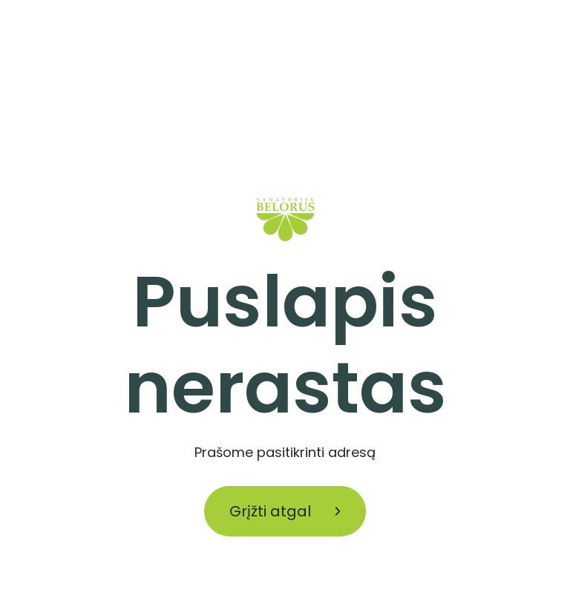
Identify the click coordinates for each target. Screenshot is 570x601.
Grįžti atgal (285, 511)
